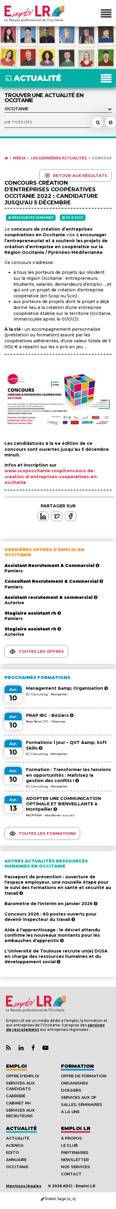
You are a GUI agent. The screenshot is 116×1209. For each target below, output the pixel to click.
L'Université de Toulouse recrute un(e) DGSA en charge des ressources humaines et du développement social (56, 956)
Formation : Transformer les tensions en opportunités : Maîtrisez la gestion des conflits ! (68, 775)
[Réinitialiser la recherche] (110, 122)
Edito (12, 1152)
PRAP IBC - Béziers (50, 715)
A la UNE (70, 1111)
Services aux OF (78, 1097)
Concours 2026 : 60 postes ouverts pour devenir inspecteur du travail (50, 916)
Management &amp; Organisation (67, 688)
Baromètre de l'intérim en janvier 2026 (50, 903)
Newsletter (74, 1159)
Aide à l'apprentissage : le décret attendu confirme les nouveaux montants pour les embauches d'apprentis (52, 935)
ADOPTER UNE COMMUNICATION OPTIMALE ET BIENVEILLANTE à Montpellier (63, 804)
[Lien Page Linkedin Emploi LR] (21, 1048)
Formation (77, 1066)
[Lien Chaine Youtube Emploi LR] (45, 1048)
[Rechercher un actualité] (97, 122)
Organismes (74, 1083)
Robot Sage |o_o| (58, 1198)
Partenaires (74, 1152)
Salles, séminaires (81, 1104)
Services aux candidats (20, 1086)
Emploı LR (75, 1128)
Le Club (69, 1145)
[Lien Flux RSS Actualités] (8, 1048)
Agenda (14, 1145)
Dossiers (71, 1090)
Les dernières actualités (59, 158)
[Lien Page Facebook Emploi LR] (33, 1048)
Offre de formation (83, 1075)
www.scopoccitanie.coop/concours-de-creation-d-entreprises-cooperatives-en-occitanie (51, 476)
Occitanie (17, 1166)
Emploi (16, 1066)
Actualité (21, 1128)
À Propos (71, 1138)
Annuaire (16, 1159)
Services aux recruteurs (20, 1113)
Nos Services (75, 1166)
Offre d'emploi (22, 1075)
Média (19, 158)
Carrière (15, 1095)
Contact (71, 1173)
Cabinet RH (18, 1103)
